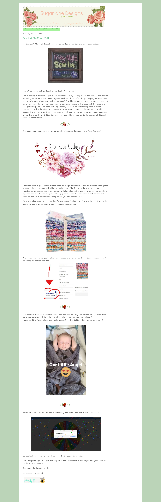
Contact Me (55, 29)
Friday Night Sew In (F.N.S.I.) (40, 29)
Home (26, 29)
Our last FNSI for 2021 (36, 38)
